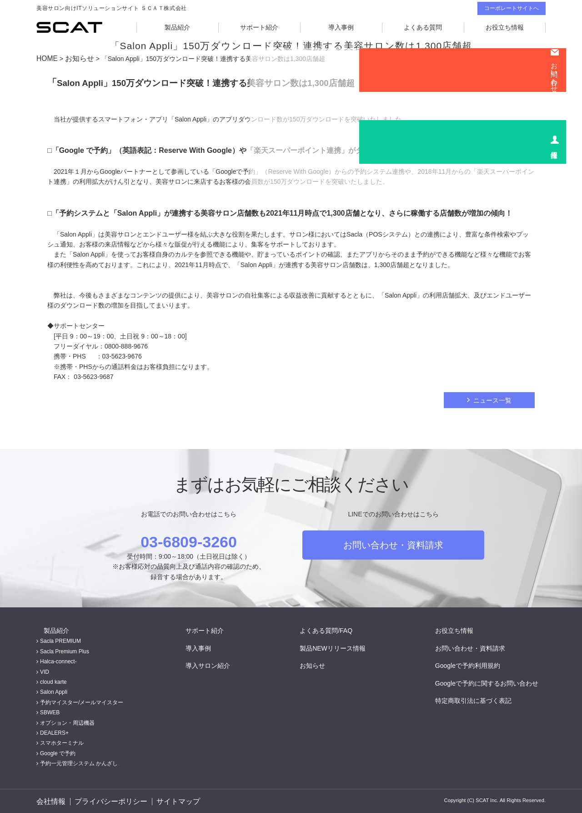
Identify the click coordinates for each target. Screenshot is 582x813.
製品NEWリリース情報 (340, 647)
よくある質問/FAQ (333, 629)
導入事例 (341, 27)
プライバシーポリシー (108, 801)
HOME (45, 58)
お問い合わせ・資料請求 (393, 544)
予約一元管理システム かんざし (79, 762)
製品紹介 (177, 27)
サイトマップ (175, 801)
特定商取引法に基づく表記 (480, 699)
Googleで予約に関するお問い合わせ (494, 682)
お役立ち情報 (505, 27)
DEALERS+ (54, 731)
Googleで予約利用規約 (474, 664)
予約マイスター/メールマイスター (81, 701)
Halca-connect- (58, 660)
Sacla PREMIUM (60, 640)
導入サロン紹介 (215, 664)
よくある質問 (423, 27)
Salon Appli (53, 691)
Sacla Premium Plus (64, 650)
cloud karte (53, 680)
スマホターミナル (62, 742)
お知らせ (75, 58)
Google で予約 (57, 752)
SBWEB (50, 711)
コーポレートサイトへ (511, 8)
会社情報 (49, 801)
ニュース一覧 (492, 399)
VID (44, 670)
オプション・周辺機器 (67, 721)
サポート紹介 (259, 27)
